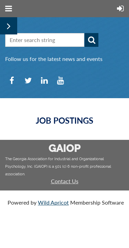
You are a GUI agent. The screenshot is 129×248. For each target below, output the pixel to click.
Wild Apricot (53, 202)
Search (91, 40)
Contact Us (64, 181)
